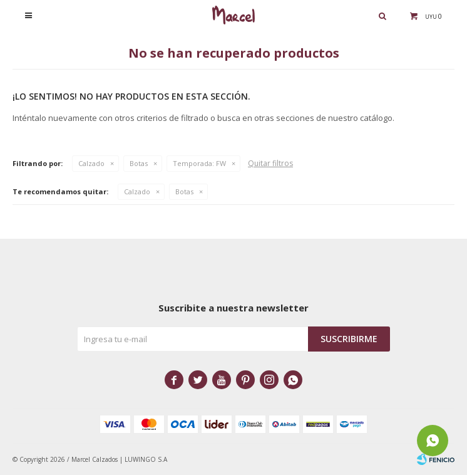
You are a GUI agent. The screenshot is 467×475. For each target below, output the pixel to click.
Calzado (91, 163)
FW (199, 163)
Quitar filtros (270, 163)
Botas (139, 163)
